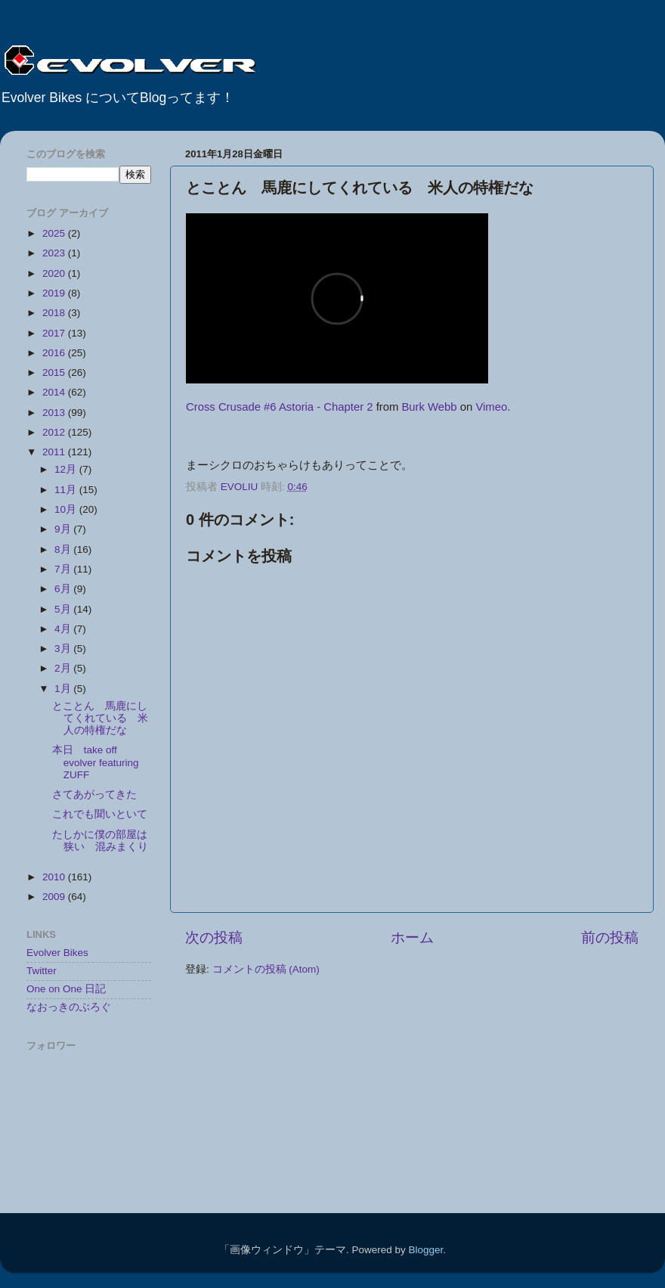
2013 (55, 412)
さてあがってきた (94, 794)
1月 (63, 688)
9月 (63, 529)
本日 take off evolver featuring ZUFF (95, 762)
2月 (63, 668)
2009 (55, 896)
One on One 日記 (66, 989)
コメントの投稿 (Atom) (266, 969)
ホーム (412, 937)
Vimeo (491, 407)
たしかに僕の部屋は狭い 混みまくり (100, 840)
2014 (55, 392)
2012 (55, 432)
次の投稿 (214, 937)
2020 (55, 273)
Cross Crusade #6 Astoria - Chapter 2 (279, 407)
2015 (55, 372)
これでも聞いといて (99, 814)
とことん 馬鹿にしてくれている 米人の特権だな (100, 718)
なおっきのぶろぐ (68, 1007)
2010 (55, 877)
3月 (63, 648)
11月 (66, 489)
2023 (55, 253)
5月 (63, 609)
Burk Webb (428, 407)
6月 (63, 588)
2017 (55, 333)
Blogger (425, 1249)
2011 (55, 452)
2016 (55, 352)
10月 (66, 509)
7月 (63, 569)
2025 (55, 233)
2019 (55, 293)
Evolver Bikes (57, 952)
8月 (63, 549)
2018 (55, 312)
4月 (63, 629)
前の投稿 (610, 937)
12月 (66, 469)
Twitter (41, 970)
